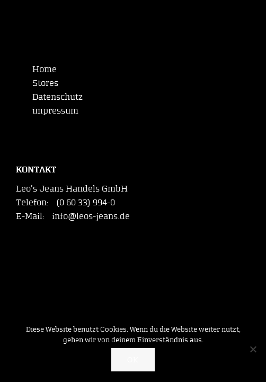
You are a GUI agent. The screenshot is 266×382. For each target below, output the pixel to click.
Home (44, 69)
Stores (45, 82)
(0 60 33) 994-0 (85, 202)
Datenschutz (57, 96)
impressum (55, 110)
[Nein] (252, 349)
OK (133, 360)
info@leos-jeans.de (91, 216)
